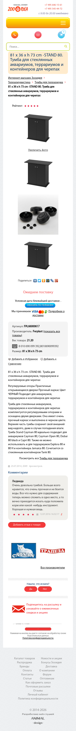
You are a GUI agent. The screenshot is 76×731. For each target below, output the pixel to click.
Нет (45, 589)
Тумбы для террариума (49, 82)
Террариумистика (19, 82)
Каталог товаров (24, 658)
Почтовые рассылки (38, 686)
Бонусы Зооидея (51, 662)
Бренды (24, 666)
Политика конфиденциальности (38, 698)
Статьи (27, 678)
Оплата (27, 670)
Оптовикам (47, 678)
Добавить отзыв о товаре (27, 525)
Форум (47, 674)
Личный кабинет (38, 694)
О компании (47, 670)
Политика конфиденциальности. (38, 638)
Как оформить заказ (38, 682)
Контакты (27, 674)
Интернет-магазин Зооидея (25, 78)
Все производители (53, 567)
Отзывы (38, 690)
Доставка (51, 666)
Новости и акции (51, 658)
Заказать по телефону (40, 305)
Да (30, 589)
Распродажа (24, 662)
